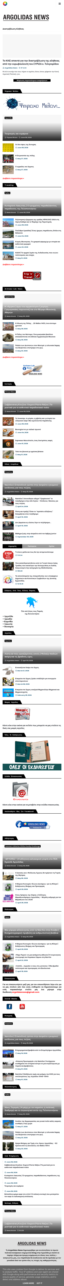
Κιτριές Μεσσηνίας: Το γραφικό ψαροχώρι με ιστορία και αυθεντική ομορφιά (37, 243)
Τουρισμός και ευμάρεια (16, 133)
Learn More (28, 1283)
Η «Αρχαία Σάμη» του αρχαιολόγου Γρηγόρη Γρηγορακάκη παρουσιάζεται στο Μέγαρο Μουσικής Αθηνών (30, 309)
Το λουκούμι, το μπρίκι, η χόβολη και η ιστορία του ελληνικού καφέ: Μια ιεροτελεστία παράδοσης (35, 419)
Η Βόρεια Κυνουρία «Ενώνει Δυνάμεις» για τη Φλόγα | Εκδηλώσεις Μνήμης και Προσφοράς (36, 885)
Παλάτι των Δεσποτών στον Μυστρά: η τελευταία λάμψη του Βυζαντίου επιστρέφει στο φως (37, 346)
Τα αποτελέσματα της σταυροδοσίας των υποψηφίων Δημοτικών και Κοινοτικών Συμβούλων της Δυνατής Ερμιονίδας (36, 578)
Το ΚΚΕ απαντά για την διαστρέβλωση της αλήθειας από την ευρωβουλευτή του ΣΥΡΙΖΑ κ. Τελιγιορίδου (31, 62)
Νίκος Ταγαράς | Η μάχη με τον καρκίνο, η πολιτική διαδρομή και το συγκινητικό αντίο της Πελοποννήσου (31, 1109)
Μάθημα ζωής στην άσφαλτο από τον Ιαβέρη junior (35, 533)
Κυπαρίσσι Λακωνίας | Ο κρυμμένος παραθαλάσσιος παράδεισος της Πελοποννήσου (31, 207)
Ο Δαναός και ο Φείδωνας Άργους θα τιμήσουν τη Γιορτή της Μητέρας (37, 874)
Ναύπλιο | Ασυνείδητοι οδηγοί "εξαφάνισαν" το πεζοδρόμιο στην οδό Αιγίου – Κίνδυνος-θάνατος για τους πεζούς (36, 501)
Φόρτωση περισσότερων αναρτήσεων (32, 80)
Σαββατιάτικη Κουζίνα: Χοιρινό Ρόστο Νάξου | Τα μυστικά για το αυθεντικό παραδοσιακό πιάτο (28, 406)
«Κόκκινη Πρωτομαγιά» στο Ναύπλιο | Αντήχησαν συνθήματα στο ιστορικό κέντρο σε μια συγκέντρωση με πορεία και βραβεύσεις (37, 1063)
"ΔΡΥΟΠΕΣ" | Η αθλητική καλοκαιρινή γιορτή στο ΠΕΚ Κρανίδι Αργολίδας (31, 860)
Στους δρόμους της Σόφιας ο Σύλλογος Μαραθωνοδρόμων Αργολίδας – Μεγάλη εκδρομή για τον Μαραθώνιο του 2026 (38, 897)
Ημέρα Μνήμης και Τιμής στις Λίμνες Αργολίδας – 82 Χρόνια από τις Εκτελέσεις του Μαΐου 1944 (36, 1144)
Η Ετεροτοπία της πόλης (25, 155)
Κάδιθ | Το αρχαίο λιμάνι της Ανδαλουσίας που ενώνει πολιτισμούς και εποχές (36, 254)
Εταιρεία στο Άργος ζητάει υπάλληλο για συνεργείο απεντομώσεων (35, 679)
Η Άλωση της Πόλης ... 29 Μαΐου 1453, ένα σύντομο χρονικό (35, 324)
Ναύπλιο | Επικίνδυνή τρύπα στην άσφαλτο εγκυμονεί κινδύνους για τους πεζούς (31, 486)
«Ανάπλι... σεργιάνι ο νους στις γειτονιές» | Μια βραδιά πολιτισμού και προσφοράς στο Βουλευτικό (36, 967)
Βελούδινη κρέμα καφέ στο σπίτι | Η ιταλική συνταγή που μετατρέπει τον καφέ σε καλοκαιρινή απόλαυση (31, 1195)
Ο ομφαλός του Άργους (24, 167)
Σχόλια (51, 546)
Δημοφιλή (12, 546)
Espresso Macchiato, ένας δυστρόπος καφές (34, 440)
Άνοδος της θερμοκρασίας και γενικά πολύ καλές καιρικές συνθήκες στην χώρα (38, 1122)
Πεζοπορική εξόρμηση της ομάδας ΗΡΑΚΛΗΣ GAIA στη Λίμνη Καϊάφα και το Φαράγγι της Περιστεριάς (37, 220)
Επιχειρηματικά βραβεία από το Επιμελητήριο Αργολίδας (38, 1050)
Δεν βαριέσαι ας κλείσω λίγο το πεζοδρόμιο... (33, 522)
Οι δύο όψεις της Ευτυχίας (25, 144)
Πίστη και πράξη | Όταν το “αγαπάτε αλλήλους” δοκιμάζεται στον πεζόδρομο (34, 512)
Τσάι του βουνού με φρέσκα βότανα (29, 451)
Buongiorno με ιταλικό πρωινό (28, 429)
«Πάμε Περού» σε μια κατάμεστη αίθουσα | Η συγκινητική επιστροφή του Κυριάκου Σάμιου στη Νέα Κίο (38, 956)
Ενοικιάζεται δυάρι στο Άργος (27, 667)
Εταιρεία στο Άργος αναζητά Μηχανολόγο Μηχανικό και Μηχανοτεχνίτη (37, 691)
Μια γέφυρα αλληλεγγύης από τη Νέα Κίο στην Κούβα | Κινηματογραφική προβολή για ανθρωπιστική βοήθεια (32, 931)
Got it (39, 1283)
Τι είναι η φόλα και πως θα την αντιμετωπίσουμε (34, 552)
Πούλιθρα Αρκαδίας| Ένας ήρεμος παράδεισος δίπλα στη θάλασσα (38, 232)
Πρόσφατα (32, 546)
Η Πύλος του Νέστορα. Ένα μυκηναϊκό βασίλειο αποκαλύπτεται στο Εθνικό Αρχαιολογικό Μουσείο (35, 335)
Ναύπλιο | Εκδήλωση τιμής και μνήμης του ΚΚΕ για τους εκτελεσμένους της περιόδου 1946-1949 (37, 1075)
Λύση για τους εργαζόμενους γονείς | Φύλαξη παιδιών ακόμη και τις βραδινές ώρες (31, 655)
